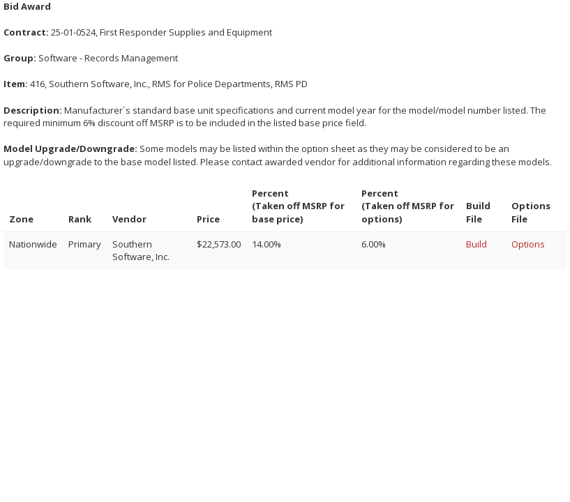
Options (528, 244)
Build (476, 244)
